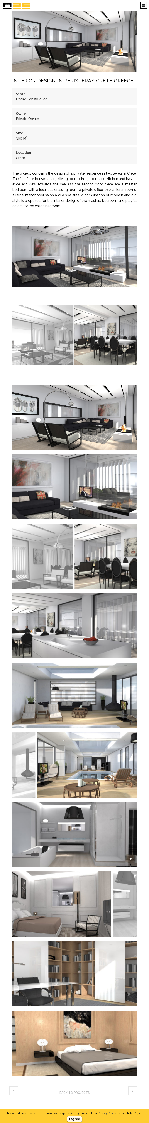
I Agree (74, 1119)
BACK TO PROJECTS (74, 1093)
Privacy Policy (107, 1113)
